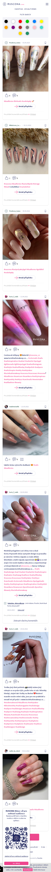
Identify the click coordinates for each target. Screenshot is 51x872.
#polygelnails (38, 581)
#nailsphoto (33, 721)
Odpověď (21, 610)
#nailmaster (29, 724)
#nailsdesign (9, 572)
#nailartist (29, 361)
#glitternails (9, 364)
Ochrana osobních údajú (11, 847)
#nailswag (17, 575)
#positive (38, 587)
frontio (39, 858)
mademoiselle (14, 407)
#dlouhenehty (10, 705)
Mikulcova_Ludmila (15, 125)
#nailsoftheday (18, 367)
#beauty (18, 382)
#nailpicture (9, 724)
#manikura (27, 376)
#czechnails (27, 379)
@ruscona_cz (34, 355)
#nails (40, 358)
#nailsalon (8, 575)
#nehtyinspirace (38, 376)
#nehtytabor (27, 370)
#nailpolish (29, 367)
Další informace (39, 870)
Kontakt (30, 852)
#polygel (37, 361)
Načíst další (25, 837)
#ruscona (7, 184)
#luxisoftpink (27, 184)
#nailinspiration (30, 584)
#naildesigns (17, 708)
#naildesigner (9, 727)
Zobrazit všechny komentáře (25, 620)
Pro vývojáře (20, 852)
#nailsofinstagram (34, 364)
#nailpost (8, 708)
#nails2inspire (10, 370)
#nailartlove (24, 809)
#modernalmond (11, 702)
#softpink (8, 812)
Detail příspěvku (24, 106)
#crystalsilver (24, 187)
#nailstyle (8, 367)
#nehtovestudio (25, 717)
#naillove (25, 575)
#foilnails (17, 101)
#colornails (32, 358)
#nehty (19, 370)
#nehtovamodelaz (11, 717)
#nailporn (39, 367)
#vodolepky (26, 101)
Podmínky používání (31, 847)
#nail (17, 572)
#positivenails (28, 587)
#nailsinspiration (11, 361)
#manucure (17, 587)
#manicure (18, 376)
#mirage (36, 184)
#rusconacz (32, 373)
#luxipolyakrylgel (19, 269)
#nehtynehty (9, 379)
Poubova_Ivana (14, 43)
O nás (43, 847)
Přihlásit (33, 114)
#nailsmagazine (22, 705)
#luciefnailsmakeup (12, 373)
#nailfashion (9, 382)
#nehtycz (18, 379)
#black (6, 187)
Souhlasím (28, 870)
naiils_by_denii (14, 751)
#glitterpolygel (20, 364)
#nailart (21, 361)
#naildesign (20, 727)
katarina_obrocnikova (16, 603)
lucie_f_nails (13, 297)
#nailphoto (18, 724)
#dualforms (8, 101)
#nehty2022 (42, 584)
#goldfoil (40, 269)
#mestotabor (37, 379)
